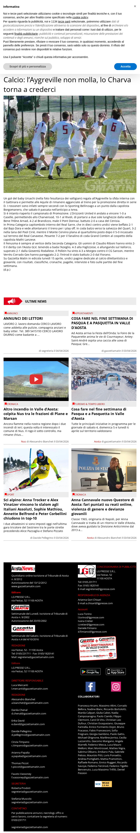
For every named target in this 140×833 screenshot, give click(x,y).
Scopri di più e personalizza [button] (27, 66)
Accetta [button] (125, 66)
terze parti (64, 21)
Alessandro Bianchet (41, 441)
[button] (135, 6)
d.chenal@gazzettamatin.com (28, 713)
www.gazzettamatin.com (25, 586)
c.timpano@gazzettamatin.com (29, 745)
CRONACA (12, 404)
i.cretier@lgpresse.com (91, 624)
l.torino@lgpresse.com (91, 617)
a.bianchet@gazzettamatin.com (30, 703)
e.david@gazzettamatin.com (28, 724)
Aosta (97, 441)
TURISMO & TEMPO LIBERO (90, 404)
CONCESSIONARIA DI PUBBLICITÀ (116, 566)
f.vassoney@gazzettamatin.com (30, 777)
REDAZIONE (18, 645)
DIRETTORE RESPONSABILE (27, 680)
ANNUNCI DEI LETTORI (23, 318)
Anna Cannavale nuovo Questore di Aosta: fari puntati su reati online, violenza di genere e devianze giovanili (102, 506)
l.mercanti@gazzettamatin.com (29, 688)
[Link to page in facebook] (90, 687)
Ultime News (36, 301)
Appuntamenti (84, 313)
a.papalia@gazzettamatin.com (29, 756)
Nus (23, 441)
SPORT (10, 494)
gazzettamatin (112, 350)
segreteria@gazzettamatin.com (36, 657)
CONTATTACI (19, 808)
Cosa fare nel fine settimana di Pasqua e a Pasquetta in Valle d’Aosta (98, 414)
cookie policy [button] (80, 17)
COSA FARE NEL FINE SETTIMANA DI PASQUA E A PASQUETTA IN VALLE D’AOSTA (102, 323)
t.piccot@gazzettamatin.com (28, 766)
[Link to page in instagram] (116, 689)
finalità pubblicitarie (26, 33)
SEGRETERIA (18, 783)
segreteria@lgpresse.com (100, 589)
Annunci (12, 313)
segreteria (47, 350)
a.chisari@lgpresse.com (99, 603)
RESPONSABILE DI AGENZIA (94, 595)
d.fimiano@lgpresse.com (92, 631)
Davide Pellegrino (43, 537)
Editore (16, 592)
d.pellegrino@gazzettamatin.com (30, 735)
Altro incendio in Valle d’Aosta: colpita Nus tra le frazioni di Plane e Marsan (36, 414)
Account (83, 609)
